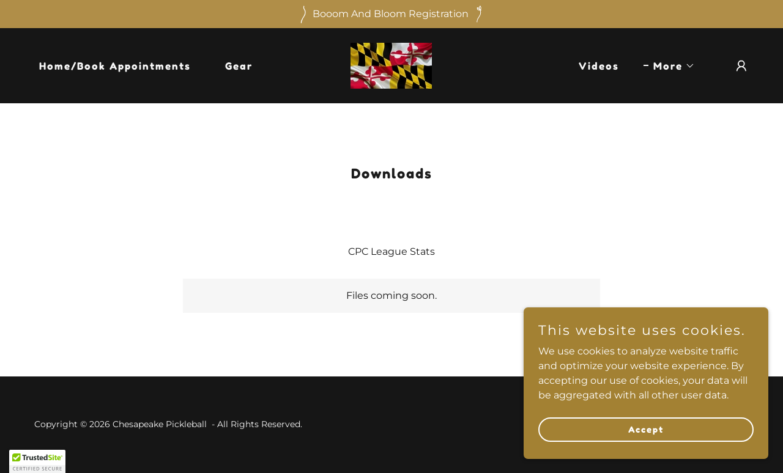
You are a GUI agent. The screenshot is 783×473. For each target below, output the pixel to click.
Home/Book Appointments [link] (115, 66)
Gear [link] (239, 66)
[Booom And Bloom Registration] (391, 14)
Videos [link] (599, 66)
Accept (646, 429)
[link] (391, 65)
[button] (669, 66)
